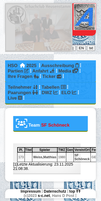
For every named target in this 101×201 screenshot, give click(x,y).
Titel (28, 150)
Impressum (31, 191)
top (74, 191)
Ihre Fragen (23, 76)
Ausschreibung (60, 65)
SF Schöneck (82, 157)
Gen (70, 150)
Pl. (21, 150)
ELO (68, 92)
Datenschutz (55, 191)
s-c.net (44, 195)
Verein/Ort (82, 150)
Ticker (51, 76)
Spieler (48, 150)
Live (15, 98)
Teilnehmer (23, 87)
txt (91, 48)
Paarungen (23, 92)
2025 (31, 65)
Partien (18, 71)
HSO (13, 65)
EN (81, 48)
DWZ (50, 92)
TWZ (62, 150)
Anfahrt (43, 71)
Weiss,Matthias (44, 157)
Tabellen (53, 87)
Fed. (95, 150)
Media (68, 71)
